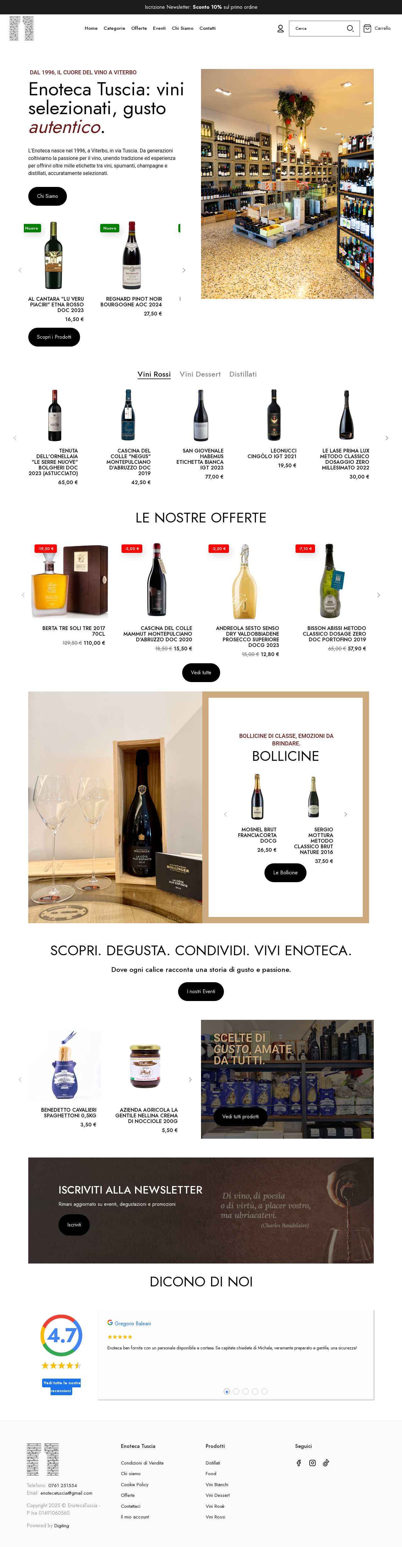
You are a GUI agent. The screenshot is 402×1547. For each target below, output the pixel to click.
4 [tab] (255, 1396)
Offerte (128, 1495)
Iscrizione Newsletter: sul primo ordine (201, 7)
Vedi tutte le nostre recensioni (62, 1392)
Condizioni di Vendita (142, 1463)
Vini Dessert (218, 1495)
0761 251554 (62, 1485)
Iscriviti (74, 1229)
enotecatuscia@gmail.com (66, 1493)
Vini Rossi (215, 1516)
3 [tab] (245, 1396)
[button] (47, 196)
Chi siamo (131, 1473)
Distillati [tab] (243, 379)
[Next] (184, 273)
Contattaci (130, 1506)
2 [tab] (236, 1396)
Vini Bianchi (217, 1484)
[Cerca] (324, 35)
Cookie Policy (135, 1484)
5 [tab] (264, 1396)
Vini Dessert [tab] (200, 379)
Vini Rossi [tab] (154, 379)
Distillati (213, 1463)
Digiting (61, 1525)
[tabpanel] (235, 1343)
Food (211, 1473)
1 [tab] (227, 1396)
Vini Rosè (215, 1506)
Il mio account (135, 1516)
